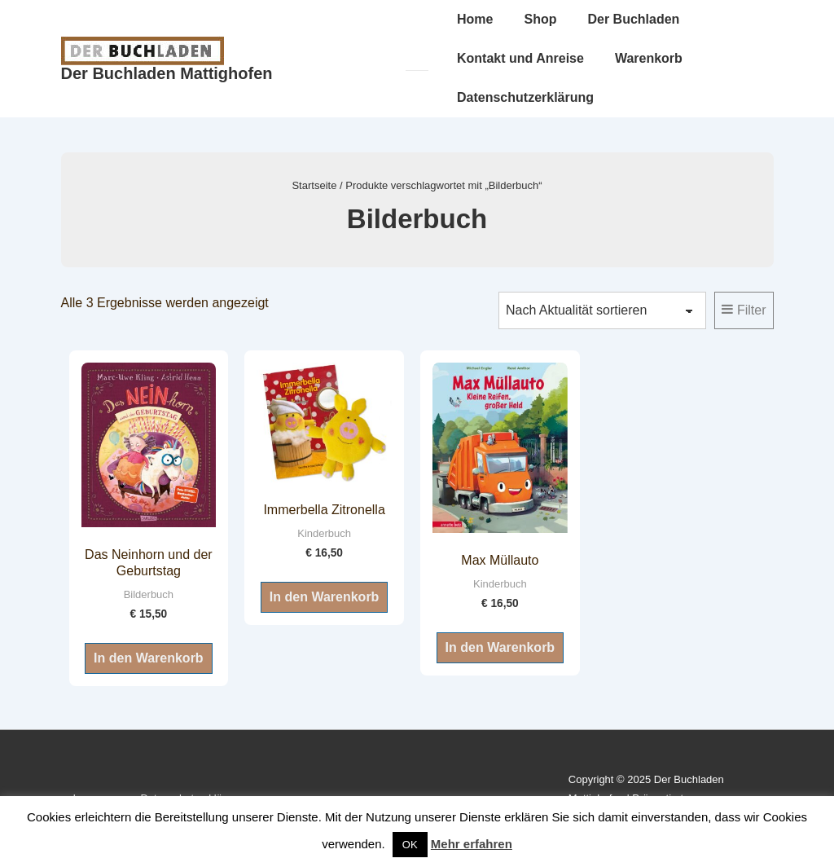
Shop (540, 19)
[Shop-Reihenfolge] (602, 310)
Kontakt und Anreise (520, 58)
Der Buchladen (633, 19)
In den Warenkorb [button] (149, 658)
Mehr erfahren (471, 844)
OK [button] (410, 844)
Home (475, 19)
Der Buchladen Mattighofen (167, 73)
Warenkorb (649, 58)
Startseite (314, 185)
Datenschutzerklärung (525, 97)
